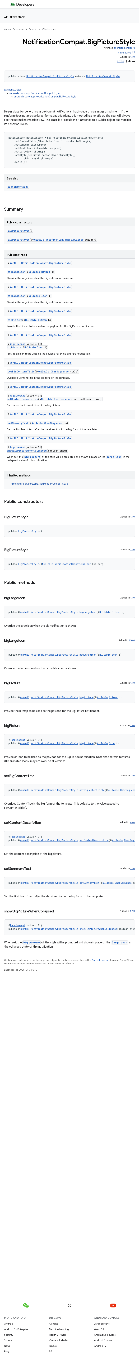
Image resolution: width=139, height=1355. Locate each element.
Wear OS (99, 1329)
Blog (6, 1351)
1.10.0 (132, 640)
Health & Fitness (57, 1334)
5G (51, 1351)
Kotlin (120, 61)
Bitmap (45, 271)
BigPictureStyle (19, 230)
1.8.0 (132, 822)
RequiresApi (17, 344)
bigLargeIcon (16, 271)
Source (8, 1340)
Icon (44, 296)
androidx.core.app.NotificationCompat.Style (34, 93)
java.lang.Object (13, 89)
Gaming (53, 1323)
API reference (14, 17)
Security (8, 1334)
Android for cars (103, 1340)
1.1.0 (132, 56)
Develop (33, 29)
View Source (124, 52)
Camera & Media (58, 1340)
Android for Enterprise (16, 1329)
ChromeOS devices (104, 1334)
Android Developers (14, 29)
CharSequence (59, 371)
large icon (114, 456)
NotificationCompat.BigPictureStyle (50, 76)
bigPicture (15, 320)
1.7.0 (132, 911)
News (7, 1345)
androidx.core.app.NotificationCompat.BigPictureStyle (45, 96)
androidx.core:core (124, 47)
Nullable (38, 239)
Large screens (101, 1323)
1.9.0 (132, 725)
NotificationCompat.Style (103, 76)
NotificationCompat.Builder (64, 239)
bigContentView (18, 186)
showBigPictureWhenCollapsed (27, 450)
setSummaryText (18, 423)
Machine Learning (59, 1329)
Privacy (53, 1345)
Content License (100, 960)
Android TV (100, 1345)
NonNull (15, 263)
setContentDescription (22, 399)
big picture (32, 456)
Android (8, 1323)
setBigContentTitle (21, 371)
